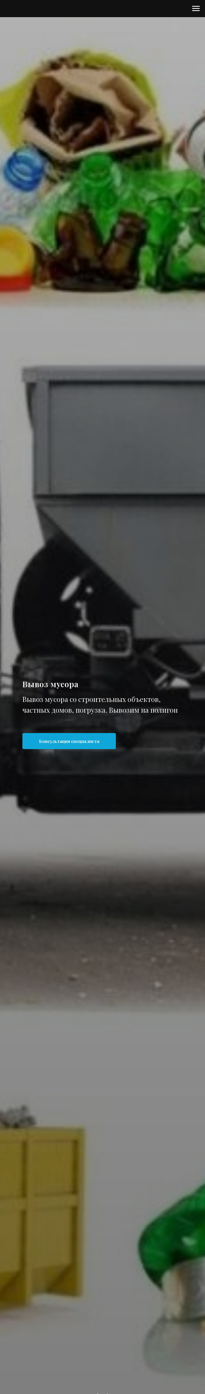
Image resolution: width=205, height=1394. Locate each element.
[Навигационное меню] (196, 8)
